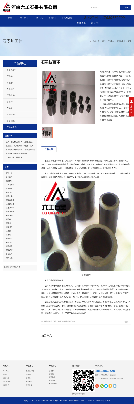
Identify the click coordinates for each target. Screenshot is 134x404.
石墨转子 (11, 114)
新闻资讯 (81, 23)
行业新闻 (9, 254)
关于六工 (24, 18)
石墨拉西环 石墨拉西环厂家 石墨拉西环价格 (59, 321)
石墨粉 (10, 82)
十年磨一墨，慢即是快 (14, 157)
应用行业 (52, 18)
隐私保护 (99, 400)
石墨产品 (38, 18)
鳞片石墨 (9, 258)
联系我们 (108, 400)
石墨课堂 (9, 238)
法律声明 (91, 400)
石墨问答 (9, 250)
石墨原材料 (12, 70)
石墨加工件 (13, 41)
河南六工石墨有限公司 (44, 400)
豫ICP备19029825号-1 (12, 267)
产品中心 (111, 41)
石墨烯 (10, 76)
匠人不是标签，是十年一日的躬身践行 (19, 142)
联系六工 (95, 23)
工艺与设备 (67, 18)
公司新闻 (9, 177)
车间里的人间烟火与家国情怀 (16, 153)
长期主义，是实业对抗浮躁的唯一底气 (19, 146)
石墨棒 (10, 102)
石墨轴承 (11, 121)
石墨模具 (11, 89)
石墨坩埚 (11, 95)
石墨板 (10, 108)
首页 (10, 18)
